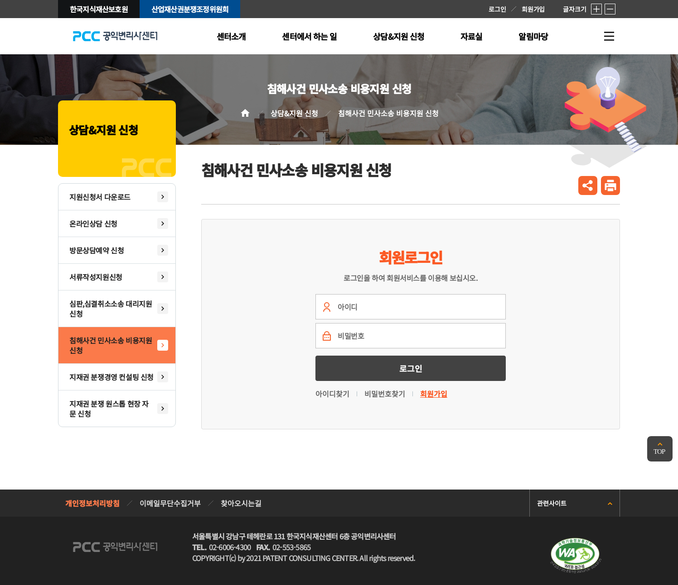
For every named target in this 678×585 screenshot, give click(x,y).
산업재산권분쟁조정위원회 (189, 9)
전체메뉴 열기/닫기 (609, 36)
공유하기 (587, 185)
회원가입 (533, 9)
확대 (596, 9)
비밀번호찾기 (384, 393)
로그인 (497, 9)
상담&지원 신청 (294, 113)
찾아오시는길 (241, 503)
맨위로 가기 (660, 448)
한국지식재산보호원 (99, 9)
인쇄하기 (610, 185)
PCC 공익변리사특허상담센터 (115, 36)
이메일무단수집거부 (170, 503)
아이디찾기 (332, 393)
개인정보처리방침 (92, 503)
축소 (610, 9)
